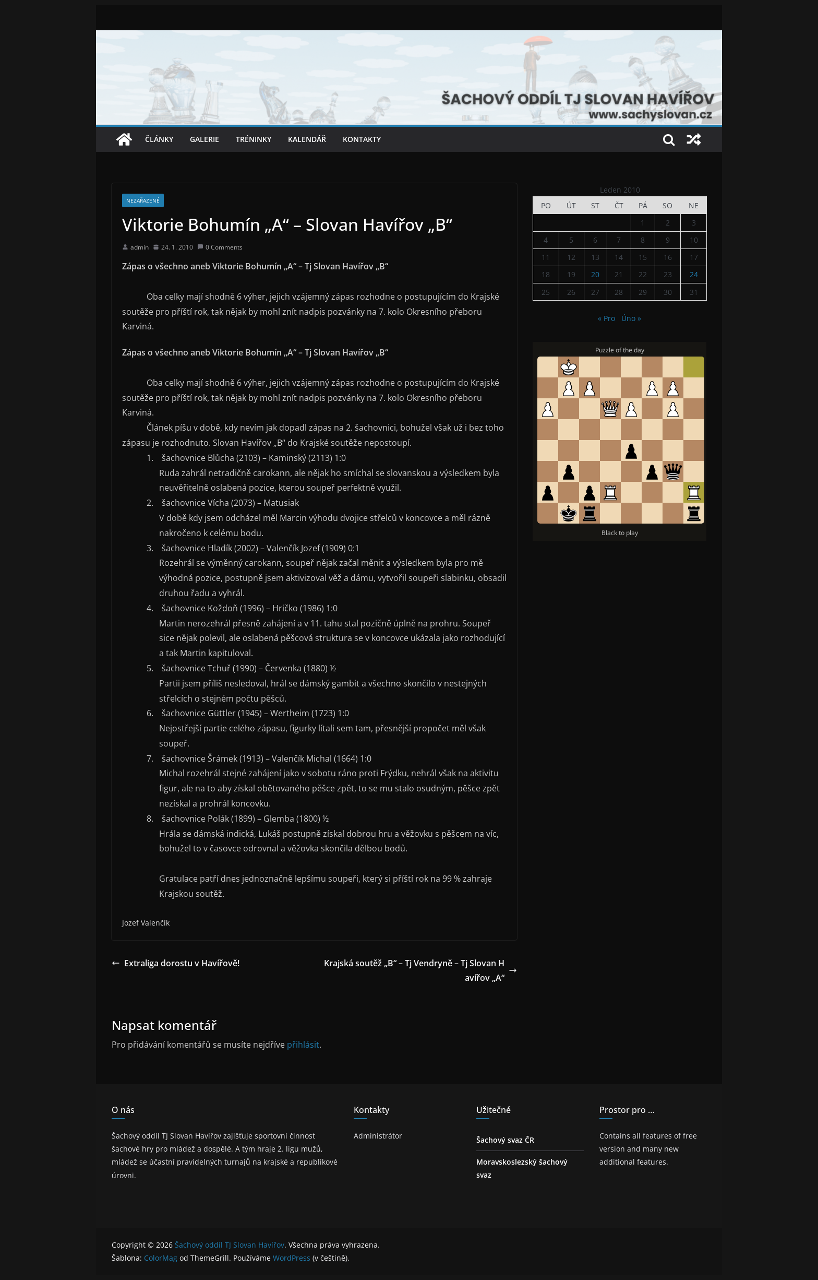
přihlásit (303, 1044)
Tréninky (253, 139)
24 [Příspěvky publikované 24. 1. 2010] (694, 274)
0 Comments (220, 247)
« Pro (606, 318)
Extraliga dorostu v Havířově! (175, 963)
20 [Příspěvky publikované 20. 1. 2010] (595, 274)
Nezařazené (143, 200)
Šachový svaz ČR (505, 1140)
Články (159, 139)
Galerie (204, 139)
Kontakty (362, 139)
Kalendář (307, 139)
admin (139, 247)
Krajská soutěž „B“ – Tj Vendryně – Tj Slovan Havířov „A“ (420, 970)
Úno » (631, 318)
